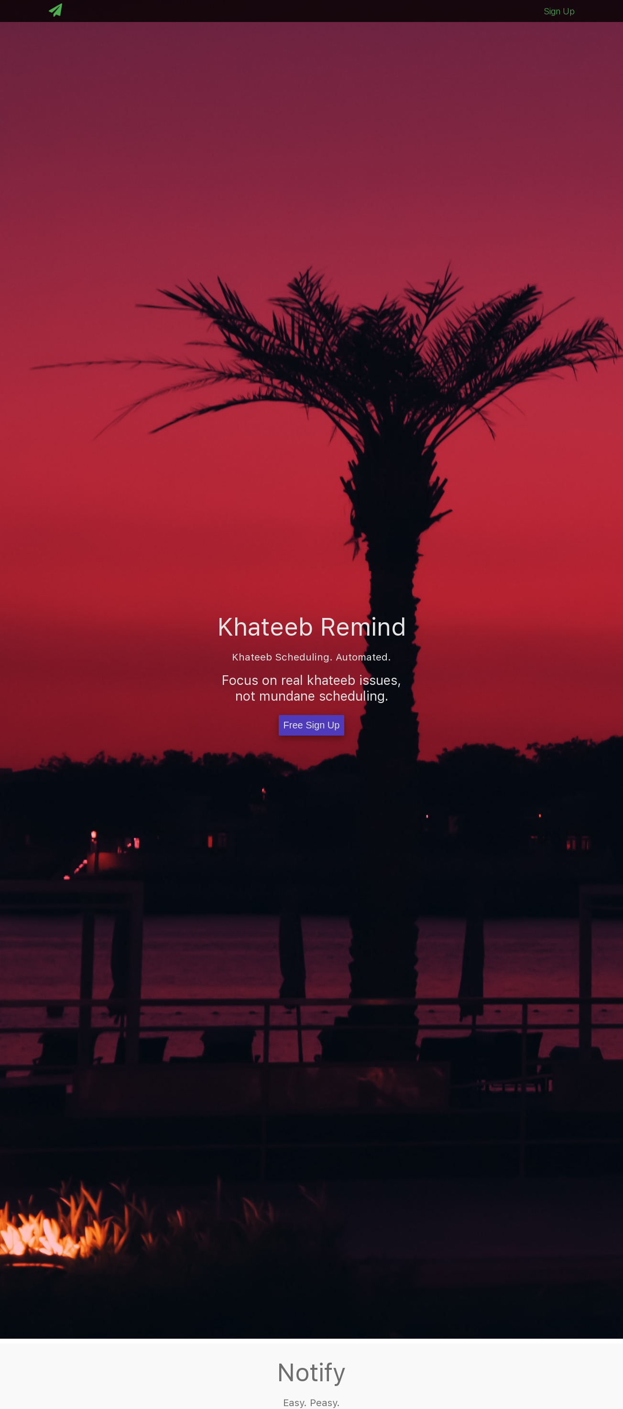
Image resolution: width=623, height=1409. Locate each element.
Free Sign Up (312, 725)
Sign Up (559, 11)
